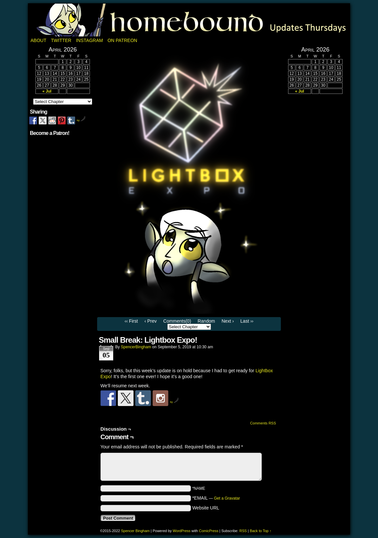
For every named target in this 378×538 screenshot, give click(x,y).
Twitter (61, 40)
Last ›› (247, 321)
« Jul (46, 91)
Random (206, 321)
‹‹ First (131, 321)
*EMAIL (216, 498)
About (38, 40)
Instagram (89, 40)
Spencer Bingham (135, 531)
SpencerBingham (136, 347)
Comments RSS (263, 423)
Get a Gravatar (227, 498)
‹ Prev (150, 321)
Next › (227, 321)
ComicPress (208, 531)
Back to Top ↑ (260, 531)
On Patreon (122, 40)
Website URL (205, 507)
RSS (243, 531)
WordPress (181, 531)
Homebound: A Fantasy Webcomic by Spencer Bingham (189, 20)
